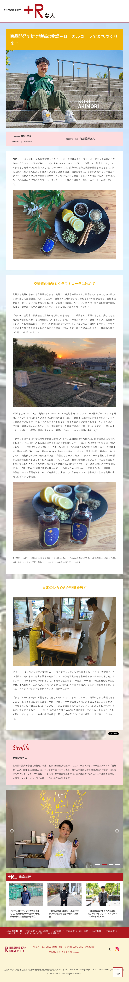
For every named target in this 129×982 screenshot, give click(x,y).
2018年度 (10, 933)
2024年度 (43, 931)
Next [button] (117, 831)
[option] (64, 829)
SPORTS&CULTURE (73, 947)
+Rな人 (36, 947)
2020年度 (96, 931)
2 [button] (104, 864)
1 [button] (97, 864)
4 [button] (117, 864)
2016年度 (37, 933)
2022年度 (70, 931)
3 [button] (111, 864)
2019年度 (110, 931)
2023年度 (56, 931)
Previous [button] (12, 831)
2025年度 (30, 931)
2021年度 (83, 931)
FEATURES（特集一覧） (52, 947)
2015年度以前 (53, 933)
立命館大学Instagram (71, 952)
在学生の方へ (90, 947)
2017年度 (24, 933)
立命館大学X (54, 952)
